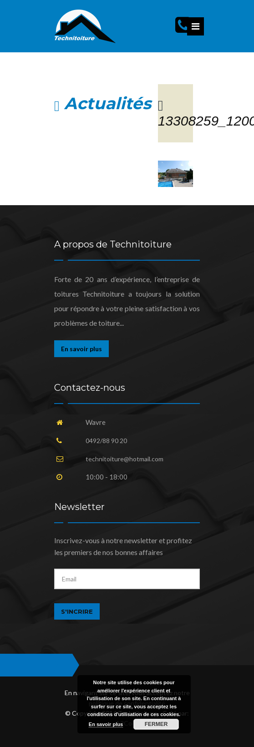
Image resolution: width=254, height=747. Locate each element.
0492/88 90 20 (106, 440)
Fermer (156, 724)
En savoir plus (81, 349)
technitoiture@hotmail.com (124, 459)
